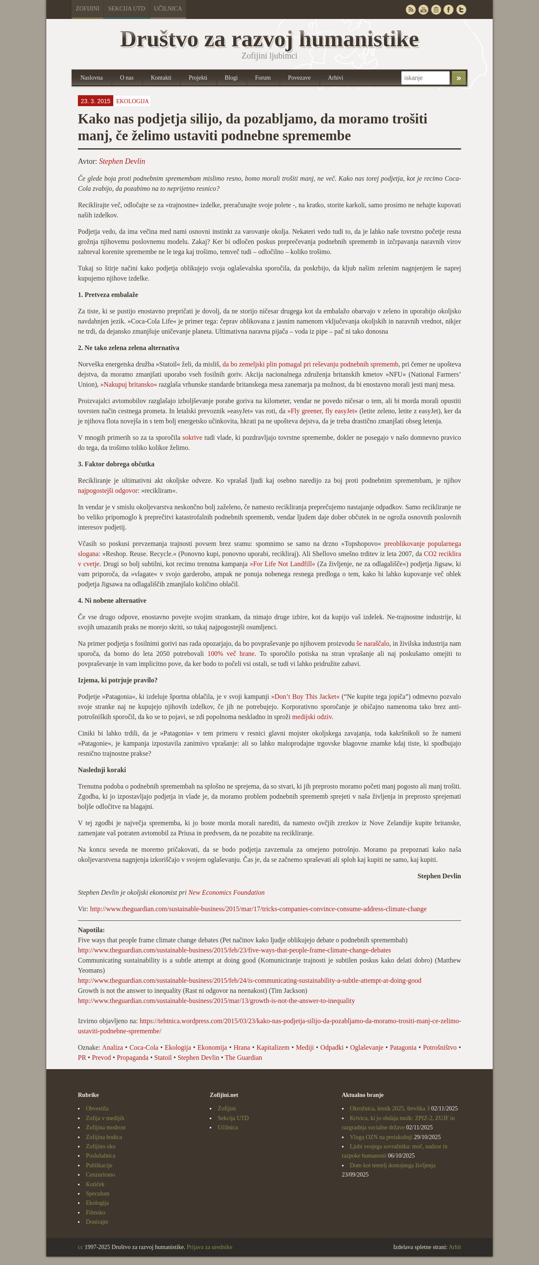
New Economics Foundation (226, 892)
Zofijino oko (100, 1146)
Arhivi (336, 78)
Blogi (231, 78)
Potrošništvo (439, 1047)
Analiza (112, 1047)
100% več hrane (231, 653)
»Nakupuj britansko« (128, 384)
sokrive (192, 437)
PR (82, 1057)
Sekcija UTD (126, 8)
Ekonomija (212, 1047)
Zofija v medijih (105, 1118)
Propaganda (133, 1057)
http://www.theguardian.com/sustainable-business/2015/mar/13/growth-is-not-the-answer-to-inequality (216, 1000)
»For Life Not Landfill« (282, 563)
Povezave (299, 78)
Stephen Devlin (122, 161)
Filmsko (95, 1212)
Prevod (101, 1057)
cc (80, 1247)
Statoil (163, 1057)
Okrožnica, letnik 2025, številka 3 (390, 1108)
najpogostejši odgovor (108, 490)
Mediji (305, 1047)
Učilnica (168, 8)
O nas (126, 78)
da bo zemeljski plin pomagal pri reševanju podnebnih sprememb (310, 364)
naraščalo (376, 643)
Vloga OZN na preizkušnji (381, 1137)
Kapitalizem (272, 1047)
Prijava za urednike (209, 1247)
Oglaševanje (366, 1047)
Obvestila (97, 1108)
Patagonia (403, 1047)
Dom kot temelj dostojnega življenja (393, 1165)
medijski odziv (312, 716)
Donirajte (97, 1222)
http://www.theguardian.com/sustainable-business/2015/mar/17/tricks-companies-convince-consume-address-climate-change (258, 908)
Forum (263, 78)
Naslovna (91, 78)
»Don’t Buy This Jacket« (305, 696)
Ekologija (132, 101)
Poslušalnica (100, 1156)
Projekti (198, 78)
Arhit (454, 1247)
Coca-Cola (144, 1047)
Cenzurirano (100, 1174)
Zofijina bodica (104, 1137)
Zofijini (87, 8)
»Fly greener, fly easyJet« (322, 411)
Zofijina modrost (106, 1127)
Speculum (97, 1193)
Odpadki (332, 1047)
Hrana (242, 1047)
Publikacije (99, 1165)
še (359, 643)
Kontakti (161, 78)
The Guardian (243, 1057)
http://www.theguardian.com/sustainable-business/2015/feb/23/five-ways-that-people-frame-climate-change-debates (234, 950)
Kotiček (95, 1184)
